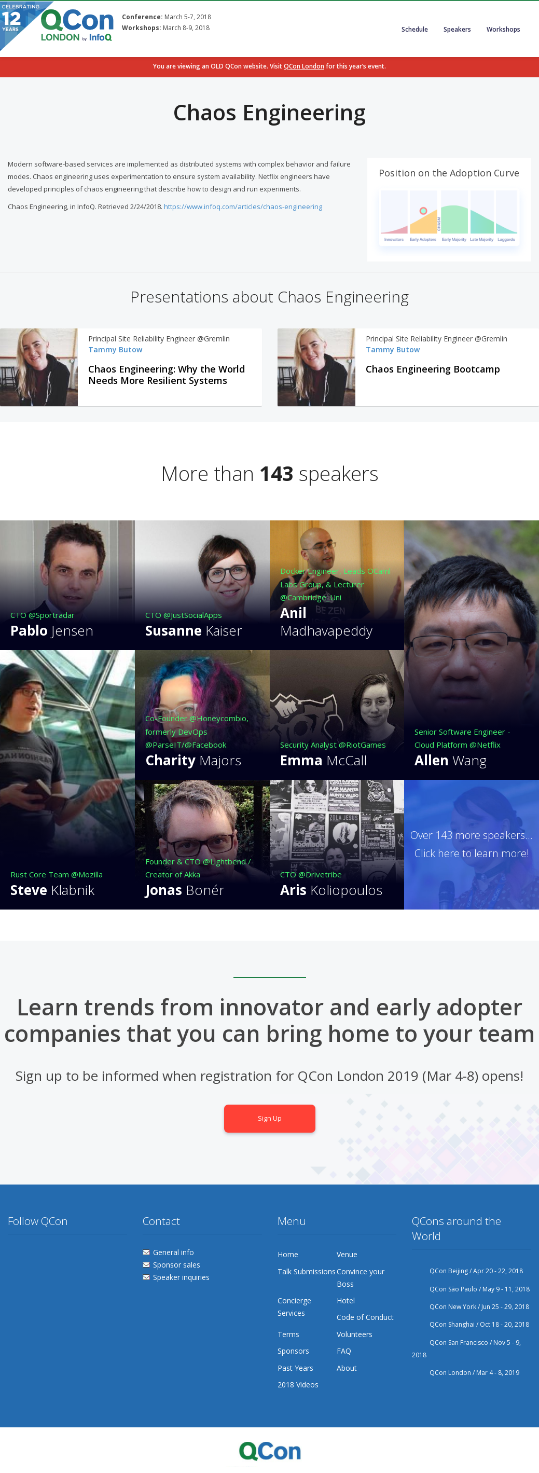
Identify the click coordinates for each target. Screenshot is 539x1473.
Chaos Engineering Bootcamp (433, 369)
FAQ (344, 1351)
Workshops (503, 29)
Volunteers (354, 1334)
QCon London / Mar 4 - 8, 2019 (465, 1372)
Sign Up (270, 1118)
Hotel (346, 1300)
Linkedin (74, 1254)
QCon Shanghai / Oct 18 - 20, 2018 (470, 1324)
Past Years (295, 1368)
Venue (347, 1254)
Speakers (457, 29)
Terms (288, 1334)
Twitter (16, 1254)
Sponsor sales (176, 1265)
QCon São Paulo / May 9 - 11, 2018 (471, 1289)
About (347, 1368)
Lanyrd (94, 1254)
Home (288, 1254)
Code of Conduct (365, 1317)
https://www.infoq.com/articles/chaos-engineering (244, 206)
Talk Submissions (307, 1271)
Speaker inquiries (181, 1277)
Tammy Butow (115, 349)
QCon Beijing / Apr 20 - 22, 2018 (467, 1270)
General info (173, 1252)
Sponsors (293, 1351)
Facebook (35, 1254)
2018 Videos (298, 1384)
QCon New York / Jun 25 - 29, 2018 (470, 1306)
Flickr (55, 1254)
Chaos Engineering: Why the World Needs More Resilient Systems (166, 375)
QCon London (304, 66)
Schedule (415, 29)
